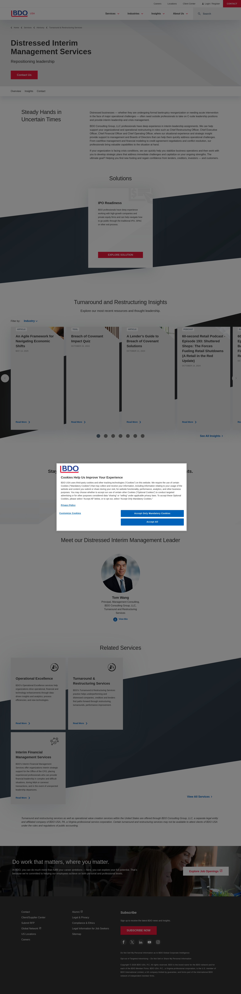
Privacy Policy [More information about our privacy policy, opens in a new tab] (68, 505)
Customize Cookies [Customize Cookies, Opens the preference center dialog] (70, 513)
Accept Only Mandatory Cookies (152, 513)
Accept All (152, 522)
